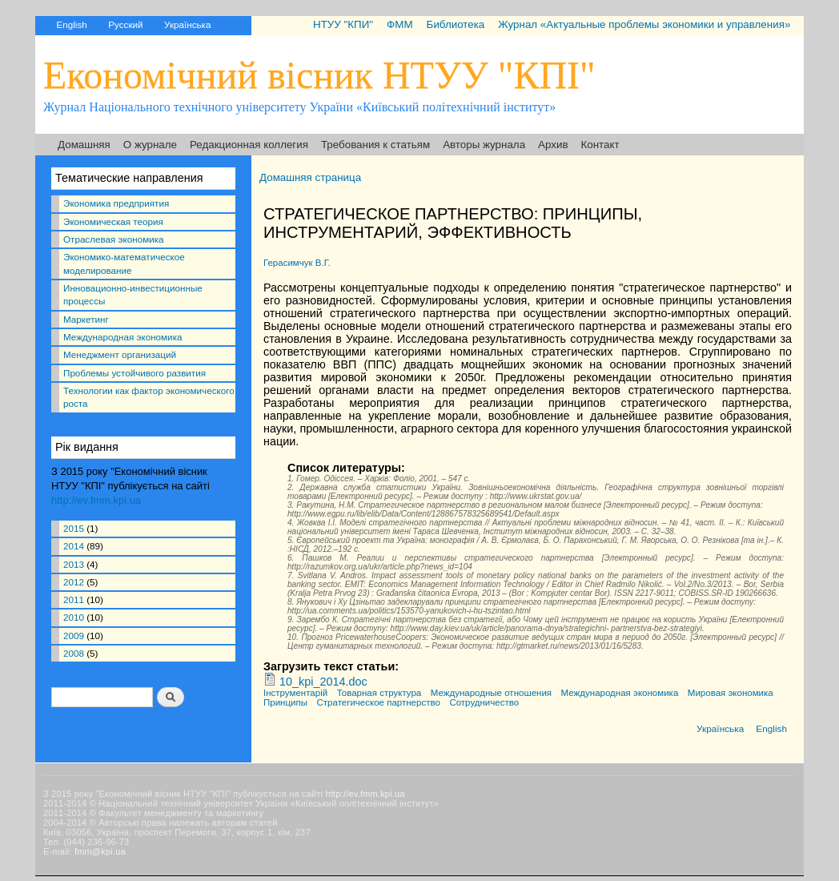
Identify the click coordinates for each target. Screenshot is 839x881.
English (71, 24)
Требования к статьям (375, 145)
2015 (73, 528)
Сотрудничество (484, 702)
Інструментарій (295, 693)
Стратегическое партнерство (378, 702)
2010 (73, 617)
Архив (553, 145)
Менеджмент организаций (119, 354)
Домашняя (84, 145)
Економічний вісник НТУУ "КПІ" (319, 75)
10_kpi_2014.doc (323, 681)
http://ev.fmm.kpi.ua (96, 500)
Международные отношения (491, 693)
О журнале (150, 145)
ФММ (399, 24)
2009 (73, 635)
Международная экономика (122, 337)
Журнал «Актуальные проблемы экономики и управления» (644, 24)
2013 (73, 564)
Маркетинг (86, 319)
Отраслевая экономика (113, 239)
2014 (73, 546)
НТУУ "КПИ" (343, 24)
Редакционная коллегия (249, 145)
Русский (125, 24)
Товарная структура (379, 693)
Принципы (285, 702)
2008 (73, 653)
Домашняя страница (310, 177)
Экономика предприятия (116, 203)
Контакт (600, 145)
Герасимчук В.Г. (297, 263)
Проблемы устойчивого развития (134, 373)
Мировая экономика (730, 693)
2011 (73, 599)
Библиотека (456, 24)
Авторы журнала (484, 145)
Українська (187, 24)
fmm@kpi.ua (100, 851)
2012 (73, 582)
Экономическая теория (113, 221)
